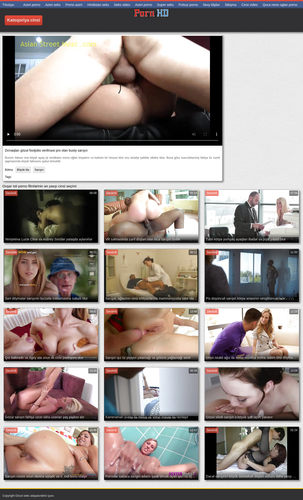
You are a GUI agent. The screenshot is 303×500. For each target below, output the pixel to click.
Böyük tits (23, 169)
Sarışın (39, 169)
